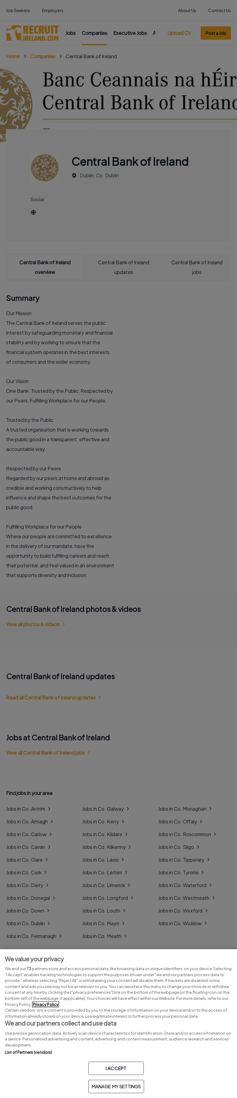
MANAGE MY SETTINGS (116, 1086)
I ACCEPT (116, 1068)
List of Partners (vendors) (28, 1052)
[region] (118, 1023)
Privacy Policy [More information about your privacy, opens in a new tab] (45, 1004)
